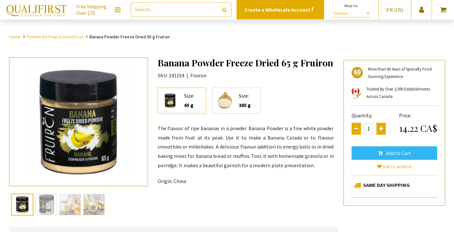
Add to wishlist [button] (394, 166)
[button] (394, 153)
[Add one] (381, 129)
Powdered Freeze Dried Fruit (55, 37)
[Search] (224, 10)
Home (15, 37)
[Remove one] (356, 129)
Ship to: (351, 5)
